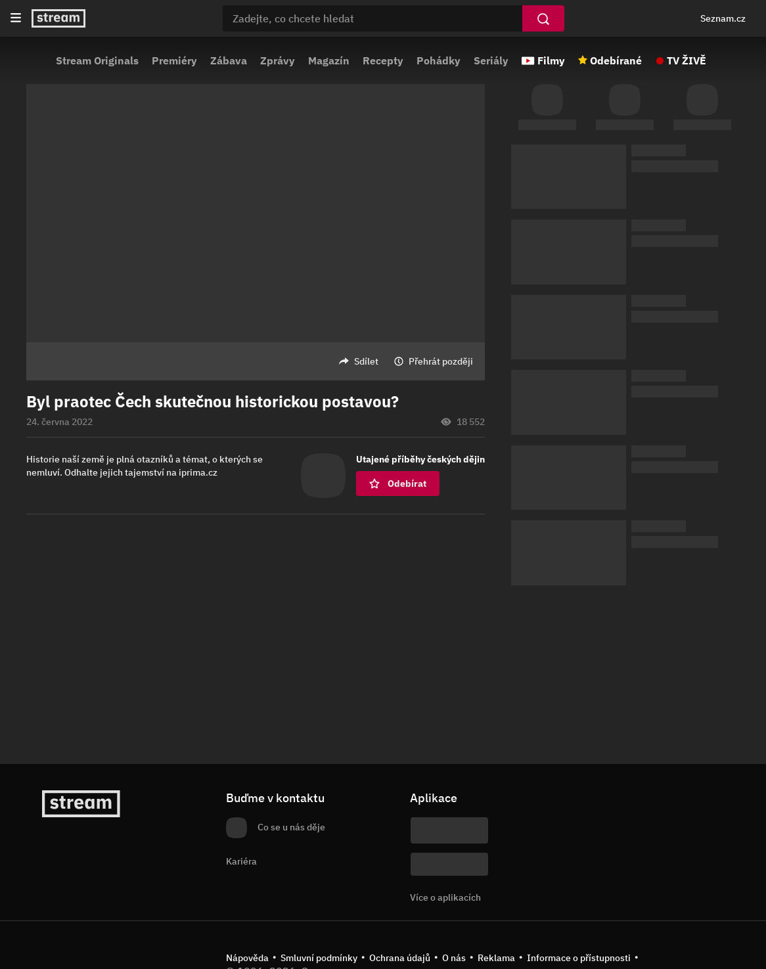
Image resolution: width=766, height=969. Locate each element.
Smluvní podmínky (319, 958)
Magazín (328, 60)
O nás (454, 958)
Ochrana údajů (399, 958)
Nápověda (247, 958)
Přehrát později (441, 361)
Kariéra (241, 861)
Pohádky (439, 60)
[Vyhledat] (543, 18)
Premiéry (174, 60)
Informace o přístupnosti (579, 958)
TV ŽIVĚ (686, 60)
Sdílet (366, 361)
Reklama (496, 958)
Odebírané (616, 60)
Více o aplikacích (445, 897)
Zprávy (277, 60)
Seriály (491, 60)
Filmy (551, 60)
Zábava (228, 60)
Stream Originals (97, 60)
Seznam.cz (723, 18)
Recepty (383, 60)
